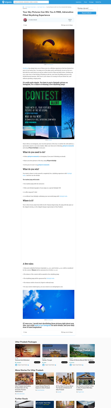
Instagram (50, 140)
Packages (91, 2)
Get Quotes (37, 362)
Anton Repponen (50, 64)
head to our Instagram (43, 325)
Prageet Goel (81, 392)
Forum (85, 2)
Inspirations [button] (79, 2)
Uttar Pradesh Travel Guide (30, 7)
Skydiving (25, 68)
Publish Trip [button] (99, 2)
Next (94, 379)
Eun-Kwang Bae (50, 319)
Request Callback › (87, 13)
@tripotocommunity (33, 156)
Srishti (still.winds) (20, 393)
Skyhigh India (63, 196)
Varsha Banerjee (40, 390)
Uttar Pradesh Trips (41, 7)
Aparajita (59, 392)
